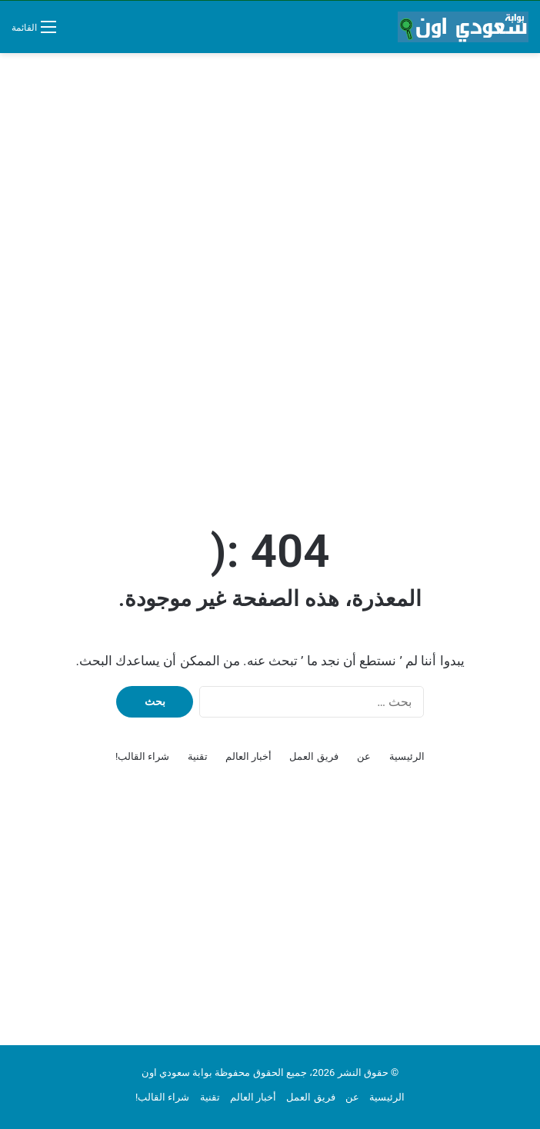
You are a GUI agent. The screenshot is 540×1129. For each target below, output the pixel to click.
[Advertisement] (270, 176)
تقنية (198, 756)
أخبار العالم (248, 756)
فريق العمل (313, 756)
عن (364, 756)
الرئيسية (407, 756)
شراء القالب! (142, 756)
